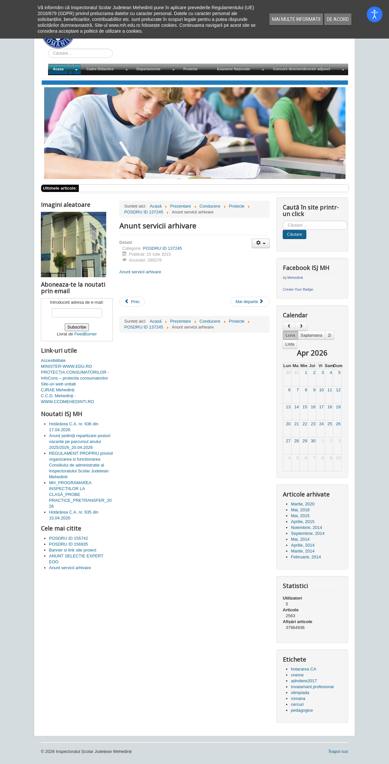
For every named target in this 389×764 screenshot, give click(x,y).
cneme (297, 674)
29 (304, 440)
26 (338, 423)
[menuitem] (64, 69)
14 (296, 406)
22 (304, 423)
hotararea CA (303, 669)
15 (304, 406)
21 (296, 423)
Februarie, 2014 (306, 556)
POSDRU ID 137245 (162, 248)
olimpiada (300, 692)
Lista (289, 344)
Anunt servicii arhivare (140, 271)
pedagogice (302, 710)
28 (296, 440)
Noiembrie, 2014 (306, 527)
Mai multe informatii (296, 19)
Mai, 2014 (300, 539)
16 (313, 406)
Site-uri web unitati (58, 384)
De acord (338, 19)
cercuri (297, 704)
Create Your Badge (298, 289)
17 (321, 406)
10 (321, 389)
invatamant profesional (312, 686)
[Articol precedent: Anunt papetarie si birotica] (132, 302)
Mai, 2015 (300, 515)
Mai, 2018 (300, 509)
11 (330, 389)
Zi (329, 335)
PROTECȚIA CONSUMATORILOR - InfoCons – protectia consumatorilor (75, 375)
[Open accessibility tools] (374, 14)
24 (321, 423)
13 (288, 406)
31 (296, 372)
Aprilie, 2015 (302, 521)
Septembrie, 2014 (308, 533)
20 (288, 423)
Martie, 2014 (302, 551)
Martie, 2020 (302, 503)
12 (338, 389)
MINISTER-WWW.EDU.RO (66, 366)
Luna (290, 335)
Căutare (294, 234)
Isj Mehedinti (293, 278)
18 (330, 406)
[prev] (289, 326)
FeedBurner (85, 333)
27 (288, 440)
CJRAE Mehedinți (58, 389)
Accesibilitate (53, 360)
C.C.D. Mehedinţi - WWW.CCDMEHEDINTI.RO (67, 398)
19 (338, 406)
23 (313, 423)
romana (298, 698)
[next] (301, 326)
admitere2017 (304, 680)
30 (288, 372)
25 (330, 423)
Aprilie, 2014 (302, 545)
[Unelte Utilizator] (261, 243)
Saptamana (311, 335)
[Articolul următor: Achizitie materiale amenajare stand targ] (250, 302)
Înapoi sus (338, 751)
